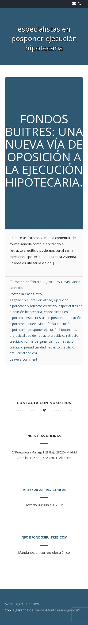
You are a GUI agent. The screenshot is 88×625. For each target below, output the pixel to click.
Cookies (32, 603)
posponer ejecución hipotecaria (52, 329)
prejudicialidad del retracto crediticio (37, 335)
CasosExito (33, 294)
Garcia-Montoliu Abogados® (57, 610)
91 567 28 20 (32, 489)
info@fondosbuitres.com (44, 537)
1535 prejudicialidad (37, 300)
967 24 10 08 (55, 489)
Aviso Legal (14, 603)
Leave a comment (23, 359)
